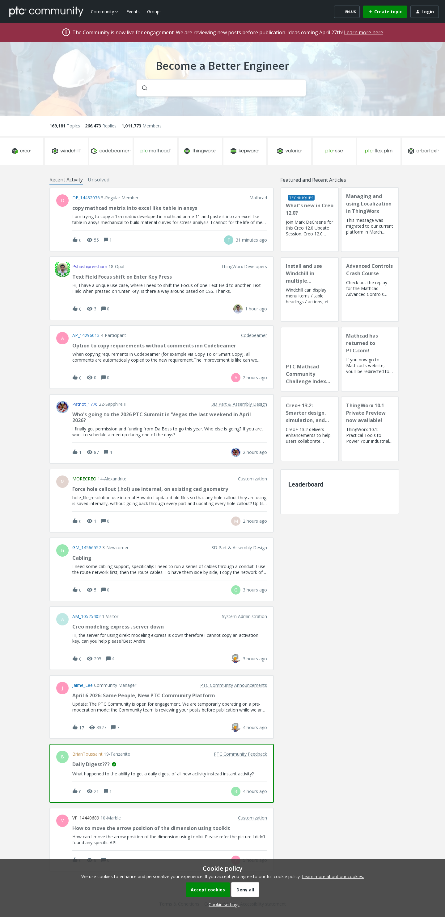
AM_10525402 (86, 616)
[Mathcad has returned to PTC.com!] (370, 359)
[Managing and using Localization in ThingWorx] (370, 219)
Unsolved (98, 179)
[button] (222, 904)
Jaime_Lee (82, 685)
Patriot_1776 (85, 404)
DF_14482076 (86, 198)
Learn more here (363, 32)
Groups (154, 12)
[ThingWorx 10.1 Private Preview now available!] (370, 428)
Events (133, 12)
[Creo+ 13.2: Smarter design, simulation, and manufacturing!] (310, 428)
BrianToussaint (87, 754)
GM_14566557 (86, 548)
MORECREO (84, 479)
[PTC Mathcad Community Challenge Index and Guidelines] (310, 359)
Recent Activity (66, 179)
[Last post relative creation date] (251, 240)
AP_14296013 (86, 335)
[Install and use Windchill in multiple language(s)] (310, 289)
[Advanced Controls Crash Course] (370, 289)
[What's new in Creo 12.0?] (310, 219)
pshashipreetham (89, 266)
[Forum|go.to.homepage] (46, 11)
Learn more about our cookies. (333, 876)
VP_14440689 (85, 818)
